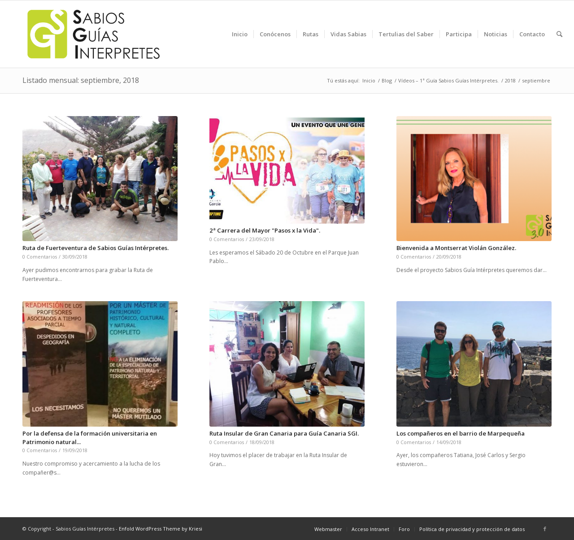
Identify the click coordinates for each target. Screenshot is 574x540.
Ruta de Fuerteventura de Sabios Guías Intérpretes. (95, 248)
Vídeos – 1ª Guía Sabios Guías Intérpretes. (448, 80)
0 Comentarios (39, 256)
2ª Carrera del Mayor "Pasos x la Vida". (264, 230)
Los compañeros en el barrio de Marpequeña (460, 433)
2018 (510, 80)
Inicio (368, 80)
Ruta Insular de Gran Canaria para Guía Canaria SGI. (284, 433)
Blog (387, 80)
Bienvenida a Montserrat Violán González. (456, 248)
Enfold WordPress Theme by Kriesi (160, 528)
